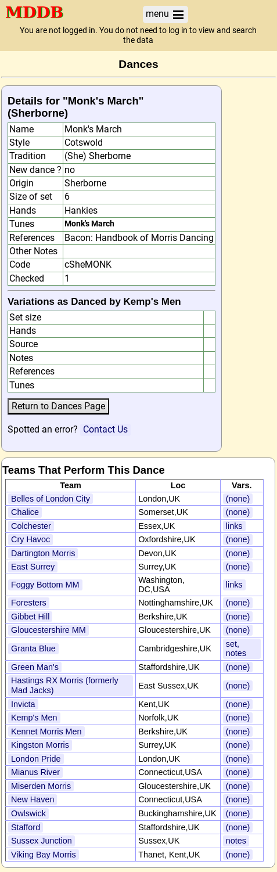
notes (236, 840)
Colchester (31, 526)
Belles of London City (50, 498)
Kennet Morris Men (46, 731)
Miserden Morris (41, 786)
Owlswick (28, 813)
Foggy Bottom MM (45, 584)
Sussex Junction (41, 840)
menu (165, 14)
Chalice (25, 512)
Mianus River (35, 772)
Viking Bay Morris (43, 854)
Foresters (28, 602)
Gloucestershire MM (48, 630)
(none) (238, 498)
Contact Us (105, 429)
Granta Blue (33, 648)
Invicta (23, 704)
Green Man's (35, 667)
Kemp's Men (34, 717)
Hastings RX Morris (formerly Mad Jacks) (64, 685)
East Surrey (33, 566)
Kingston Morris (40, 745)
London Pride (36, 758)
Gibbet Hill (30, 616)
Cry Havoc (30, 539)
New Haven (32, 799)
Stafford (25, 827)
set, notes (236, 648)
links (234, 526)
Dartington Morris (43, 553)
